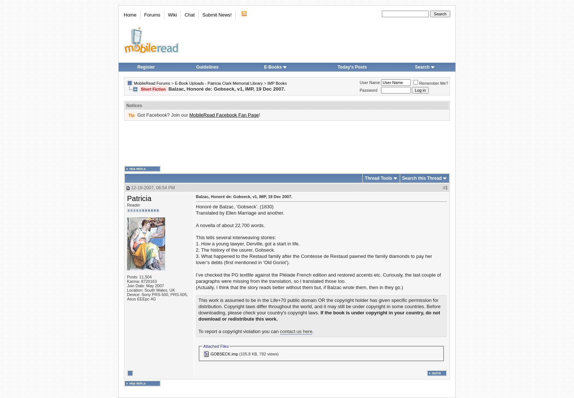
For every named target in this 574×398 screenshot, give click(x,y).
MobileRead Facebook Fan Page (224, 115)
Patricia (139, 198)
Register (146, 67)
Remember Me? (430, 83)
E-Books (275, 67)
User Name (370, 82)
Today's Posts (352, 67)
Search (425, 67)
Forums (152, 15)
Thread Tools (378, 178)
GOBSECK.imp (224, 354)
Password (368, 90)
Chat (189, 15)
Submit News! (217, 15)
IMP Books (277, 83)
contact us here (296, 331)
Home (130, 15)
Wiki (172, 15)
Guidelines (207, 67)
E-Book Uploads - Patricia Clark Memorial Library (219, 83)
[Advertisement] (287, 143)
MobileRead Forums (152, 83)
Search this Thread (422, 178)
